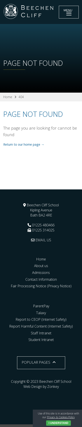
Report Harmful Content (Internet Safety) (41, 326)
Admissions (41, 272)
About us (41, 265)
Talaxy (41, 312)
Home (41, 259)
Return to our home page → (23, 144)
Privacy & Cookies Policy (61, 417)
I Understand (58, 423)
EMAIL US (41, 240)
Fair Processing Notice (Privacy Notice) (41, 286)
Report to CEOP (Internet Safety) (41, 319)
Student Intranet (41, 339)
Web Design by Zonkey (41, 386)
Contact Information (41, 279)
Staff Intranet (41, 333)
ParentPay (41, 306)
